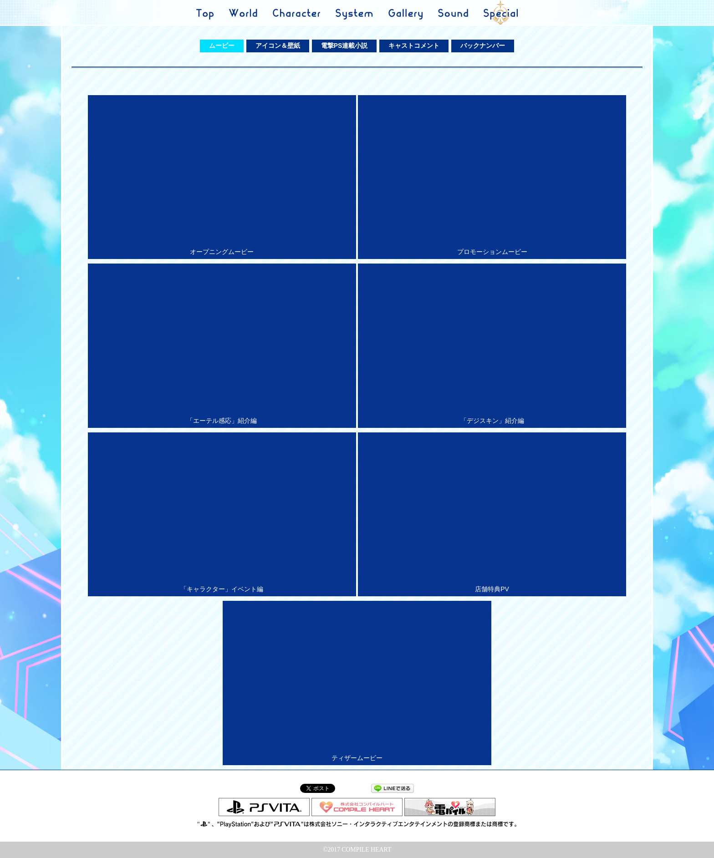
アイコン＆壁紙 (277, 45)
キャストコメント (413, 45)
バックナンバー (482, 45)
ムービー (222, 45)
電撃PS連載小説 (344, 45)
